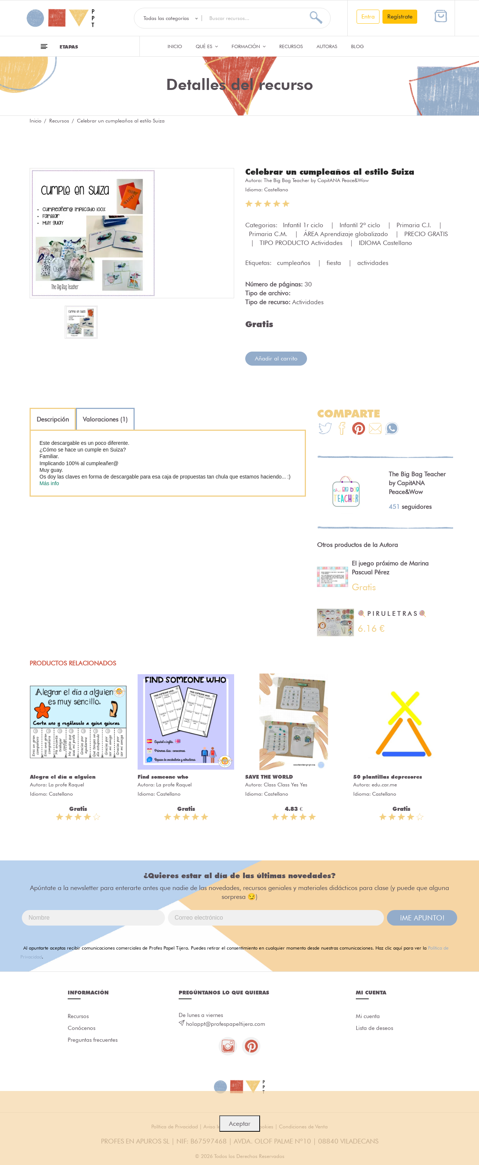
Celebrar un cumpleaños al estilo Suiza (329, 172)
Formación (249, 46)
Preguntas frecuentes (93, 1040)
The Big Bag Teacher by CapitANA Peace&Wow (316, 180)
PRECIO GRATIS (426, 234)
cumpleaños (294, 262)
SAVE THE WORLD (269, 777)
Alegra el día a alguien (62, 777)
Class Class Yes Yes (285, 785)
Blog (357, 46)
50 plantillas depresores (387, 777)
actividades (372, 262)
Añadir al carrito (276, 358)
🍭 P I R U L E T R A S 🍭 (392, 613)
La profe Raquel (66, 785)
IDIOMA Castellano (385, 242)
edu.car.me (384, 785)
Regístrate (399, 16)
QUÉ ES (207, 46)
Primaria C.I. (415, 225)
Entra (368, 16)
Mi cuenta (368, 1016)
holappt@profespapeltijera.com (225, 1024)
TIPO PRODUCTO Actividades (302, 242)
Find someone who (163, 777)
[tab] (53, 419)
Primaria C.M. (269, 234)
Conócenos (81, 1028)
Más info (49, 483)
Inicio (175, 46)
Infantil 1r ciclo (304, 225)
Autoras (327, 46)
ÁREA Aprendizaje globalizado (347, 234)
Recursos (291, 46)
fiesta (335, 262)
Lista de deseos (374, 1028)
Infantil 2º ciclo (361, 225)
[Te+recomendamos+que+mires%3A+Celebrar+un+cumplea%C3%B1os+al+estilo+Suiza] (342, 429)
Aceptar (239, 1123)
